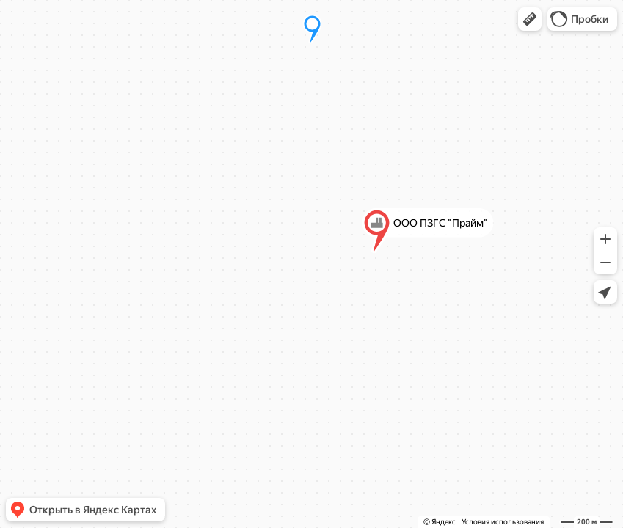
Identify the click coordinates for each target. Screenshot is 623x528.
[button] (530, 19)
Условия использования (503, 522)
